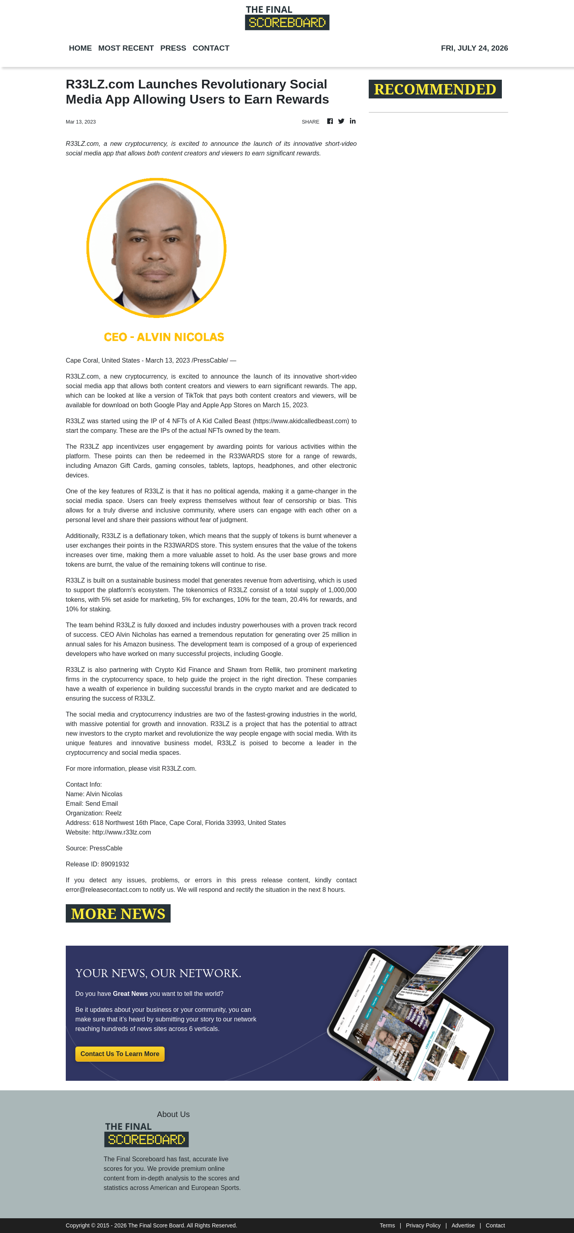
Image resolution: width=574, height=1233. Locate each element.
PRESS (173, 48)
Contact (495, 1225)
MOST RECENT (126, 48)
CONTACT (211, 48)
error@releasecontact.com (103, 889)
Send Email (101, 803)
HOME (80, 48)
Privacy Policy (423, 1225)
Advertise (463, 1225)
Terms (387, 1225)
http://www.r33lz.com (121, 832)
